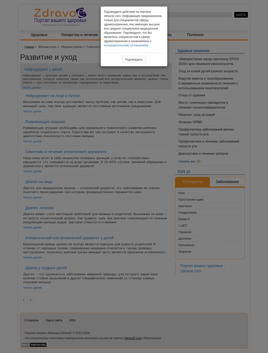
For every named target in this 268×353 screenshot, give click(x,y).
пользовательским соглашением (126, 45)
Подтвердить (134, 59)
